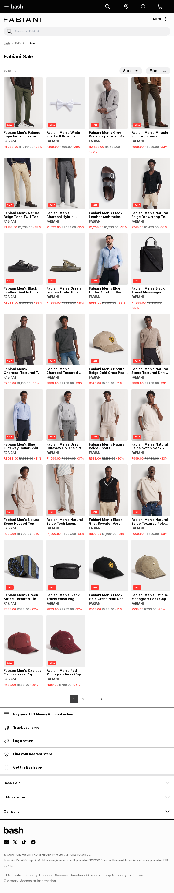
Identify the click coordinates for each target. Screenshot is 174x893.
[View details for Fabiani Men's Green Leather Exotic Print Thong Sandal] (65, 259)
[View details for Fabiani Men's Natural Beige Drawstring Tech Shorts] (150, 183)
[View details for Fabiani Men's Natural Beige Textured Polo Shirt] (150, 490)
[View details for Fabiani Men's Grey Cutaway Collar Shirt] (65, 415)
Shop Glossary (114, 875)
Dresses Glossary (53, 875)
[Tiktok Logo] (24, 843)
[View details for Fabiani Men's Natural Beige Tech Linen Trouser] (65, 490)
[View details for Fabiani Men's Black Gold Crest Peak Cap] (108, 565)
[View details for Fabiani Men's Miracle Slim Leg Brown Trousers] (150, 103)
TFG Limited (13, 875)
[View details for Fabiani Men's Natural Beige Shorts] (108, 415)
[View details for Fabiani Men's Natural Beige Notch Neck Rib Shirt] (150, 415)
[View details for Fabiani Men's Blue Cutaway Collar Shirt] (23, 415)
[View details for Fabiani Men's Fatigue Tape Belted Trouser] (23, 103)
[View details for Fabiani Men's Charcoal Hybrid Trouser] (65, 183)
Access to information (38, 881)
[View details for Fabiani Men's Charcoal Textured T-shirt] (23, 339)
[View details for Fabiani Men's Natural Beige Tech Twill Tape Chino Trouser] (23, 183)
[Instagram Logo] (6, 843)
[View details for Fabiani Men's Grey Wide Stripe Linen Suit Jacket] (108, 103)
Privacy (31, 875)
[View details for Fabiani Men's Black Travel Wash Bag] (65, 565)
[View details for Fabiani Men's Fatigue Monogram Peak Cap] (150, 565)
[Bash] (7, 43)
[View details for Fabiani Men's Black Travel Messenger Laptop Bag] (150, 259)
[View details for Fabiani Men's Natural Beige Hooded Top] (23, 490)
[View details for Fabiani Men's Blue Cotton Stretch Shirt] (108, 259)
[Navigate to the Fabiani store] (22, 20)
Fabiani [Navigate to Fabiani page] (19, 43)
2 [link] (83, 699)
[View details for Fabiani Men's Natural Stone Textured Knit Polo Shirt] (150, 339)
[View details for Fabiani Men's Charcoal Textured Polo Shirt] (65, 339)
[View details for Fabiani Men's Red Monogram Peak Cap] (65, 641)
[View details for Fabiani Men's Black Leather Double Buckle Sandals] (23, 259)
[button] (126, 6)
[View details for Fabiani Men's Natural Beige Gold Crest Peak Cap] (108, 339)
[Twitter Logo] (15, 843)
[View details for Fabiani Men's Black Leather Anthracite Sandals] (108, 183)
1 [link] (74, 699)
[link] (101, 699)
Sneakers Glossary (85, 875)
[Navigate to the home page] (17, 6)
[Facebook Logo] (33, 843)
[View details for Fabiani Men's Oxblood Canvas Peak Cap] (23, 641)
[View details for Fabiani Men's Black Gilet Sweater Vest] (108, 490)
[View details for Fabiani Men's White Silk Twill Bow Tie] (65, 103)
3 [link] (93, 699)
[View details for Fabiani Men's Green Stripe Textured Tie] (23, 565)
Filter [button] (158, 70)
